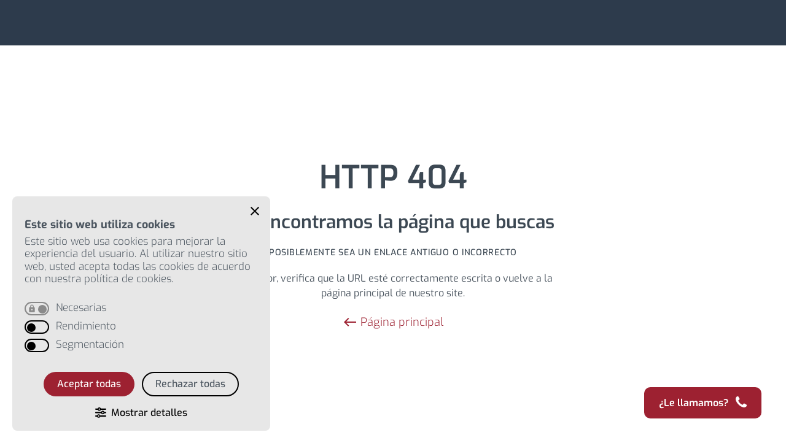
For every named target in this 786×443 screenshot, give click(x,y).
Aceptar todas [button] (89, 383)
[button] (255, 211)
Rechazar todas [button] (190, 383)
